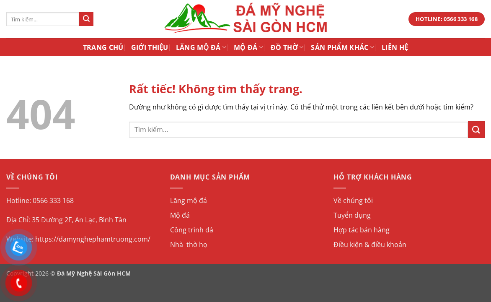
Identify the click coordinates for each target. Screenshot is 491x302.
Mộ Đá (248, 47)
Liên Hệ (395, 47)
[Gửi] (86, 19)
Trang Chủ (103, 47)
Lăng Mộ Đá (201, 47)
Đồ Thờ (287, 47)
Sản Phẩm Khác (342, 47)
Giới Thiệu (149, 47)
